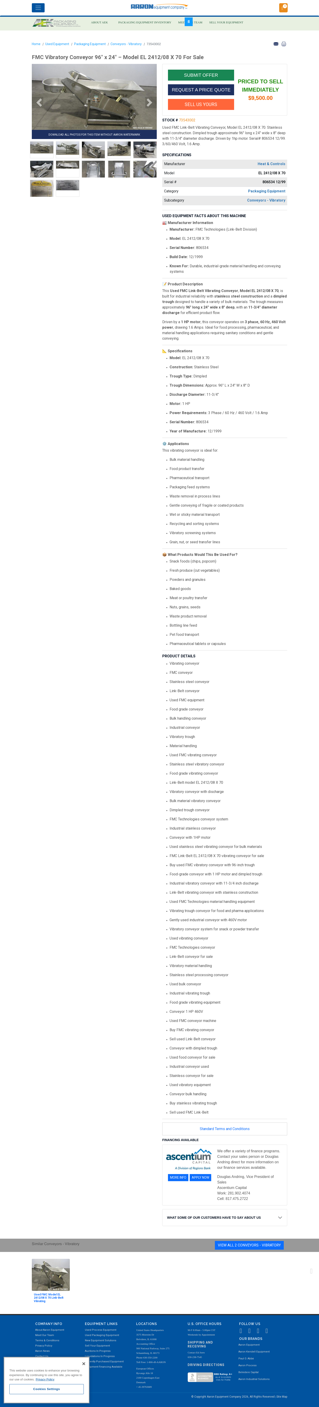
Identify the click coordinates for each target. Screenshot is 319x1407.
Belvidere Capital (248, 1372)
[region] (46, 1380)
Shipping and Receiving (200, 1344)
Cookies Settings (46, 1389)
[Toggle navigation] (38, 7)
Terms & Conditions (47, 1340)
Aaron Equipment (249, 1344)
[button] (37, 102)
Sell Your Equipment (97, 1345)
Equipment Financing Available (103, 1366)
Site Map (281, 1396)
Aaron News (42, 1351)
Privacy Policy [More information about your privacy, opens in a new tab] (45, 1379)
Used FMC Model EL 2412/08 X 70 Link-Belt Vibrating (48, 1298)
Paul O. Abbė (246, 1358)
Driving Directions (206, 1365)
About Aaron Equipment (49, 1329)
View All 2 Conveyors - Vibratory (249, 1245)
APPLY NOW (200, 1177)
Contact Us (41, 1356)
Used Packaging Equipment (102, 1335)
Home (36, 44)
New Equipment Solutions (100, 1340)
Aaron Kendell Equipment (254, 1351)
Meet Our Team (44, 1335)
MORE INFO (178, 1177)
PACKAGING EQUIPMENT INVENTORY (144, 22)
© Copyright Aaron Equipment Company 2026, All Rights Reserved (233, 1396)
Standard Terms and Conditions (225, 1129)
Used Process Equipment (100, 1329)
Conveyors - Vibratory (126, 44)
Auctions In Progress (98, 1351)
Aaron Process (247, 1365)
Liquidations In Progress (100, 1356)
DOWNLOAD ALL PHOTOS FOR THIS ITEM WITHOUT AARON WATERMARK (94, 134)
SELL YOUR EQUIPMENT (226, 22)
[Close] (84, 1364)
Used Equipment (57, 44)
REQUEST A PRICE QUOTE (201, 89)
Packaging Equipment (90, 44)
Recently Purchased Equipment (104, 1361)
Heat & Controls (271, 164)
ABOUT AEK (99, 22)
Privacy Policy (43, 1345)
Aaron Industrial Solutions (254, 1379)
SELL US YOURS (201, 104)
